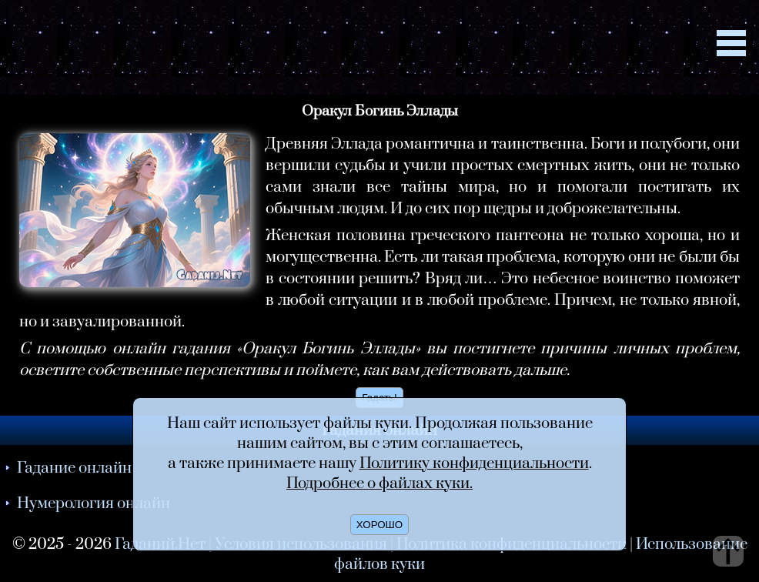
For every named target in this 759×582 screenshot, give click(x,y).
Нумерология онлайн (93, 503)
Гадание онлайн (74, 468)
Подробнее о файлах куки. (379, 483)
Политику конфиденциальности (474, 463)
